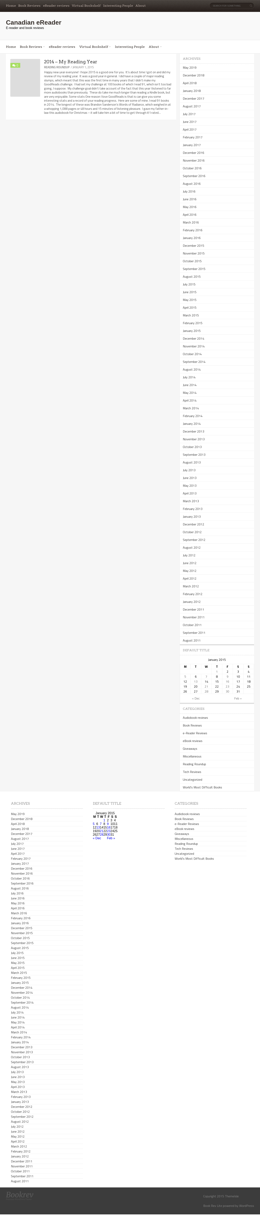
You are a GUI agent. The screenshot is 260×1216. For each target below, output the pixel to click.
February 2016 (192, 230)
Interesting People (118, 6)
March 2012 (191, 586)
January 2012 (192, 601)
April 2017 (189, 129)
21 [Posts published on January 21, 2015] (206, 686)
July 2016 (189, 191)
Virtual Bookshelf (86, 6)
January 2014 (192, 423)
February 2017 (192, 137)
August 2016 (192, 183)
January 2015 (192, 330)
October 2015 (192, 261)
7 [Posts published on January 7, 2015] (206, 676)
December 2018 (193, 75)
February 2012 (192, 594)
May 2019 (189, 67)
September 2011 (194, 632)
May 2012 (189, 570)
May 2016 (189, 206)
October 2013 (192, 446)
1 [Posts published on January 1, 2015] (217, 671)
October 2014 (192, 354)
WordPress (246, 1205)
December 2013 (193, 431)
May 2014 (189, 392)
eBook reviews (192, 740)
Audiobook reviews (195, 717)
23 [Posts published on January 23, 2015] (227, 686)
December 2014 (193, 338)
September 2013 (194, 454)
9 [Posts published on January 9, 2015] (227, 676)
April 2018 (189, 83)
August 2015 (192, 276)
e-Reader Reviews (195, 733)
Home (11, 6)
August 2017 (192, 106)
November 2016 (194, 160)
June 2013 (189, 477)
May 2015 (189, 299)
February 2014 (192, 415)
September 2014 (194, 361)
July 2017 (189, 114)
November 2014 (194, 346)
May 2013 (189, 485)
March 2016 (191, 222)
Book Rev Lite (212, 1205)
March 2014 (191, 408)
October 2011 (192, 624)
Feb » (238, 698)
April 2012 (189, 578)
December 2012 (193, 524)
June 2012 (189, 563)
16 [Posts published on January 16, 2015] (227, 681)
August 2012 (192, 547)
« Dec (196, 698)
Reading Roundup (57, 67)
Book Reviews (29, 6)
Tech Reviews (192, 771)
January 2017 (192, 145)
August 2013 (192, 462)
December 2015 (193, 245)
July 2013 (189, 470)
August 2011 (192, 640)
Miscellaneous (192, 756)
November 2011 (194, 617)
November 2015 (194, 253)
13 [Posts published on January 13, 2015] (195, 681)
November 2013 (194, 439)
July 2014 (189, 377)
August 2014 (192, 369)
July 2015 (189, 284)
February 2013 (192, 508)
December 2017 (193, 98)
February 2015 (192, 323)
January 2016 (192, 237)
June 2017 (189, 121)
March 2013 (191, 501)
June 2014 (189, 385)
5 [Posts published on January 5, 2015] (185, 676)
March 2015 (191, 315)
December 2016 (193, 152)
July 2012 (189, 555)
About (140, 6)
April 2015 (189, 307)
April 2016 (189, 214)
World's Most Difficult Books (202, 787)
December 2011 (193, 609)
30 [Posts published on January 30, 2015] (227, 691)
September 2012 (194, 539)
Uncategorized (192, 779)
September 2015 (194, 268)
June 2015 (189, 292)
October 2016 (192, 168)
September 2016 (194, 175)
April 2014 (189, 400)
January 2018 (192, 90)
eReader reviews (56, 6)
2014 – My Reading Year (70, 62)
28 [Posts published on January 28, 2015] (206, 691)
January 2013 (192, 516)
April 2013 (189, 493)
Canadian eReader (33, 22)
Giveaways (190, 748)
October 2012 (192, 532)
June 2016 (189, 199)
